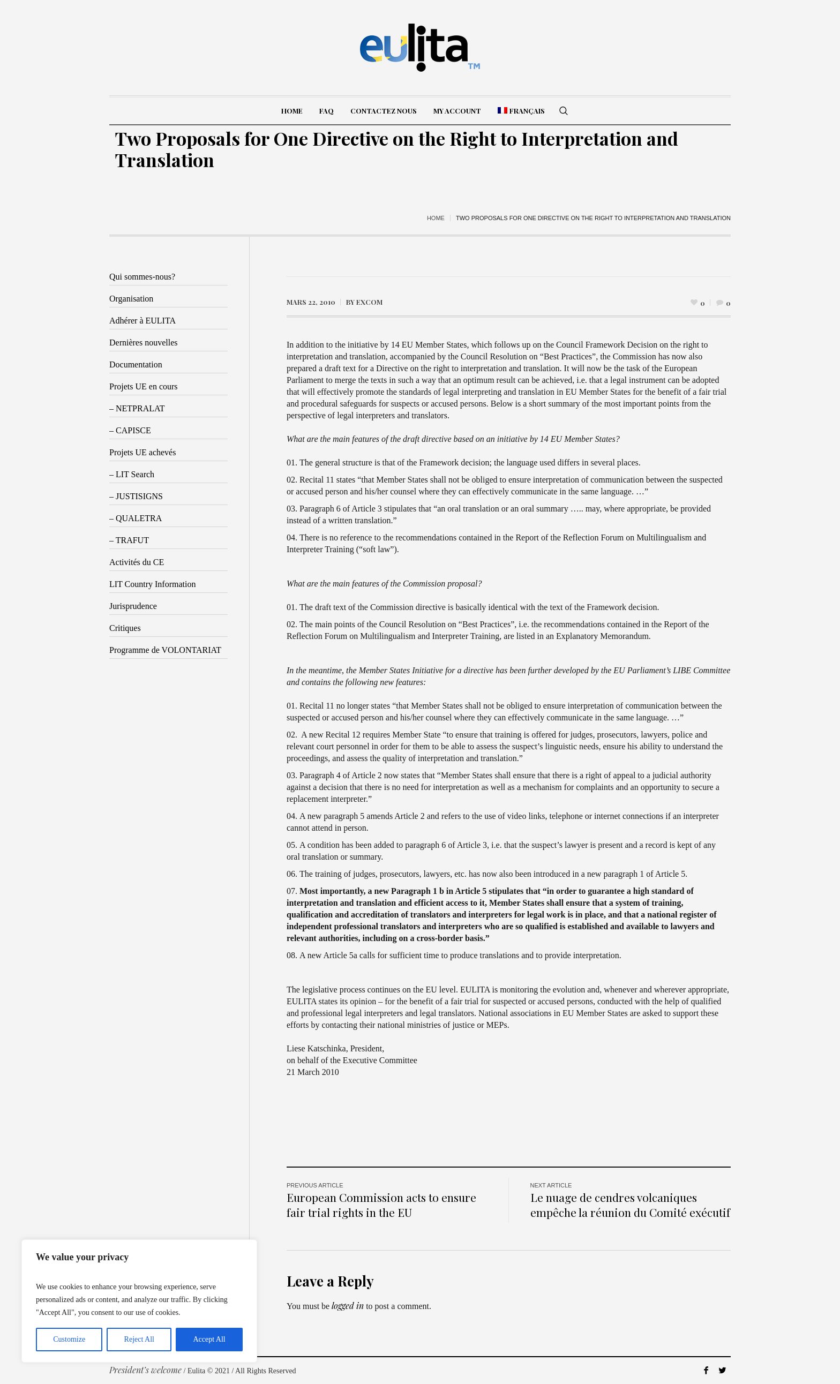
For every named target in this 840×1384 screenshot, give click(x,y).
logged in (348, 1305)
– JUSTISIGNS (136, 496)
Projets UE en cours (143, 386)
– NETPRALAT (137, 408)
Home (436, 218)
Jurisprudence (133, 606)
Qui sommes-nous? (142, 276)
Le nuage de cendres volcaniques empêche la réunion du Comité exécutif (630, 1205)
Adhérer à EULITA (142, 320)
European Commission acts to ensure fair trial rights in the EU (381, 1205)
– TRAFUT (129, 540)
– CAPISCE (130, 430)
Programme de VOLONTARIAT (165, 650)
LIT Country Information (152, 584)
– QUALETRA (135, 518)
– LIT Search (131, 474)
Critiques (125, 628)
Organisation (131, 298)
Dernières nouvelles (143, 342)
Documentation (135, 364)
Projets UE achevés (142, 452)
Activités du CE (136, 562)
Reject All (139, 1339)
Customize (69, 1339)
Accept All (209, 1339)
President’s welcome (145, 1369)
